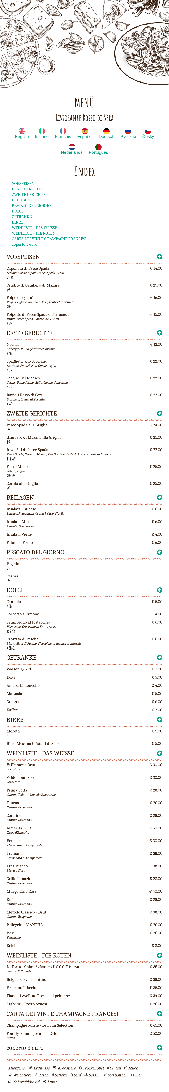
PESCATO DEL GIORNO (31, 205)
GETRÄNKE (22, 216)
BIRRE (17, 222)
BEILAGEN (21, 200)
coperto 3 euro (24, 244)
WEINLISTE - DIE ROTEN (33, 233)
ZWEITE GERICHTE (29, 194)
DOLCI (17, 211)
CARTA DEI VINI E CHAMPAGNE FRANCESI (49, 238)
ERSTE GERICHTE (27, 189)
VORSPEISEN (23, 183)
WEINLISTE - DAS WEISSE (34, 227)
